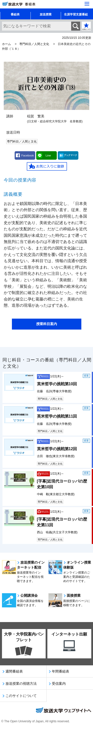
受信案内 (59, 683)
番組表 (15, 14)
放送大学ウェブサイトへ (63, 710)
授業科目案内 (46, 324)
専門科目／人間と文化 (34, 44)
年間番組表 (60, 671)
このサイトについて (21, 696)
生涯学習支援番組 (76, 14)
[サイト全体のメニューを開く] (87, 3)
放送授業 (46, 14)
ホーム (6, 44)
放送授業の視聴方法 (21, 683)
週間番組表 (14, 671)
